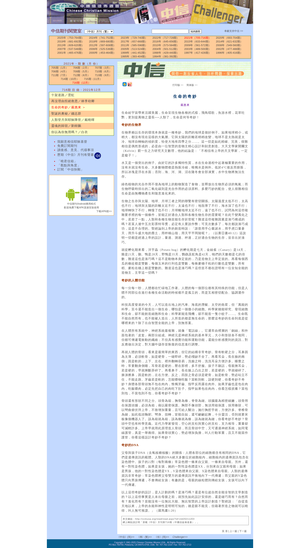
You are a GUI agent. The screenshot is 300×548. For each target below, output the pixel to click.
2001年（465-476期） (70, 52)
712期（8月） (81, 75)
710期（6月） (103, 71)
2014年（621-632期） (229, 41)
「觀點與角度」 (69, 165)
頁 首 (225, 531)
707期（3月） (103, 67)
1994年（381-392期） (165, 56)
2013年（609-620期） (70, 45)
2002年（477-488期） (229, 49)
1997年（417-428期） (197, 52)
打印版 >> (178, 85)
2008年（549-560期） (229, 45)
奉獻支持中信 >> (233, 31)
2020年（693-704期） (229, 37)
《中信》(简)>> (125, 537)
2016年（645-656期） (165, 41)
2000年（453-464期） (102, 52)
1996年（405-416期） (229, 52)
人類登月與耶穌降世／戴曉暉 (73, 119)
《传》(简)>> (162, 537)
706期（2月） (81, 67)
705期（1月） (59, 67)
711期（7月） (59, 75)
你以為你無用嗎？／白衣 (69, 132)
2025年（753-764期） (70, 37)
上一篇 (233, 531)
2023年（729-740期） (134, 37)
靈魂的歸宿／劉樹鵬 (66, 125)
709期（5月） (81, 71)
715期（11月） (93, 78)
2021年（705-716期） (197, 37)
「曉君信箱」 (67, 161)
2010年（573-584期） (165, 45)
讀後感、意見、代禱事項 (75, 150)
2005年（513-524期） (134, 49)
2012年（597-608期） (102, 45)
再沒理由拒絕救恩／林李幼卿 (73, 101)
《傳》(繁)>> (144, 537)
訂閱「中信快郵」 (70, 169)
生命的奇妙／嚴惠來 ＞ (68, 107)
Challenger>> (180, 537)
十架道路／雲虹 (63, 95)
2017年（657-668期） (134, 41)
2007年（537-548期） (70, 49)
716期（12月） (81, 82)
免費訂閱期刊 (67, 145)
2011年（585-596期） (134, 45)
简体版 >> (192, 85)
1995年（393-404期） (134, 56)
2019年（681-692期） (70, 41)
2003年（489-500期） (197, 49)
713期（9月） (103, 75)
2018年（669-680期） (102, 41)
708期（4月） (59, 71)
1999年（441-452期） (134, 52)
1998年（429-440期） (165, 52)
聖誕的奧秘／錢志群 (66, 113)
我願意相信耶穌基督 (72, 141)
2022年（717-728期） (165, 37)
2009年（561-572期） (197, 45)
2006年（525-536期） (102, 49)
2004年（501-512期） (165, 49)
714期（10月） (70, 78)
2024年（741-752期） (102, 37)
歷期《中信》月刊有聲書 (79, 154)
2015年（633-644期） (197, 41)
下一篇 (243, 531)
